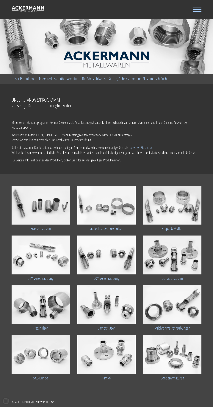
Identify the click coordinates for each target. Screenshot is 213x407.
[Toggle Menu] (197, 9)
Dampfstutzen (106, 328)
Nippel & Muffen (172, 228)
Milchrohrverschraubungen (172, 328)
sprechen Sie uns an (141, 147)
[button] (6, 401)
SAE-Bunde (40, 378)
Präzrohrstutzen (41, 228)
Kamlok (106, 378)
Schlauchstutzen (172, 278)
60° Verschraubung (106, 278)
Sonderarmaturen (172, 378)
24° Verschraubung (40, 278)
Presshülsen (40, 328)
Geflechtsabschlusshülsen (106, 228)
